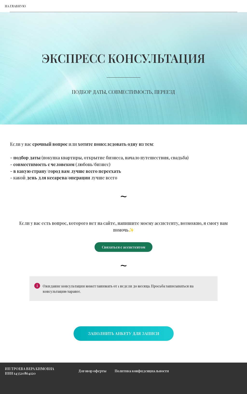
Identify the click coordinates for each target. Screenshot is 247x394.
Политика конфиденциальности (142, 371)
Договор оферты (92, 371)
